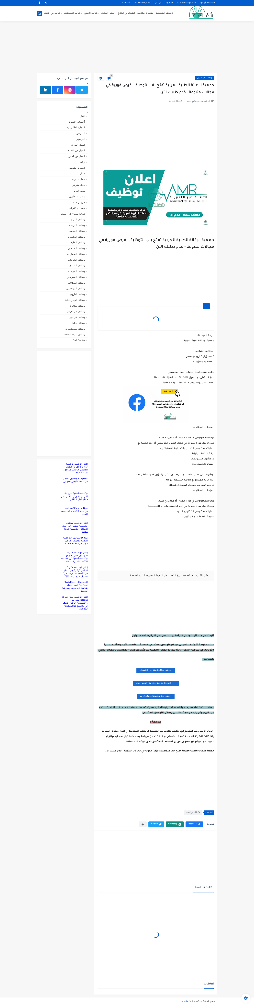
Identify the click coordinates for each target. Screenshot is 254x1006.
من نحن (158, 3)
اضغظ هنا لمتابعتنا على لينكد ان (155, 696)
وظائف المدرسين (76, 277)
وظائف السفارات (76, 254)
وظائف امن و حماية (75, 300)
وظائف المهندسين (75, 288)
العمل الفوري (108, 13)
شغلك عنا (125, 3)
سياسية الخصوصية (186, 3)
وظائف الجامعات (76, 236)
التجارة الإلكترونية (76, 127)
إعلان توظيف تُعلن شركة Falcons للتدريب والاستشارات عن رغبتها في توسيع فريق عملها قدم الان (75, 603)
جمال (82, 173)
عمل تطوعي (78, 185)
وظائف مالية (78, 323)
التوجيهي (80, 139)
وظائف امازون (77, 294)
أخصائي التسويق (76, 121)
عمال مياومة (78, 179)
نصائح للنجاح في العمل (73, 213)
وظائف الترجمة (77, 225)
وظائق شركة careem (74, 334)
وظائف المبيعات (76, 271)
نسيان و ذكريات (77, 208)
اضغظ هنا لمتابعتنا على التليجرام (156, 670)
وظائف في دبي (77, 317)
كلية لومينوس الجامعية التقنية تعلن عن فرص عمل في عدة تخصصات (75, 541)
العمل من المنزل (76, 156)
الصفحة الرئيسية (207, 3)
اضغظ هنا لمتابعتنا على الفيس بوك (155, 683)
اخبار (82, 116)
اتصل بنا (169, 3)
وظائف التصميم (77, 231)
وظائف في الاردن (53, 13)
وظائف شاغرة (77, 305)
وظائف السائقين (73, 13)
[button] (194, 824)
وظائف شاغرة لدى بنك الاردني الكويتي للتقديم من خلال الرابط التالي (74, 496)
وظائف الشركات (76, 259)
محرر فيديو (79, 190)
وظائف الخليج (91, 13)
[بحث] (39, 13)
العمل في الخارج (126, 13)
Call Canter (79, 340)
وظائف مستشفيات (75, 328)
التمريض (80, 133)
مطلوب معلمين (77, 196)
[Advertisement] (127, 47)
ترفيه (82, 162)
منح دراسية (79, 202)
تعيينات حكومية (145, 13)
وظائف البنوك (78, 219)
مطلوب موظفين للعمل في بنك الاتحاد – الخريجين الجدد (74, 511)
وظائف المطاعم (164, 13)
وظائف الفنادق (77, 265)
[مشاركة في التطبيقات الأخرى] (143, 824)
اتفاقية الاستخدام (142, 3)
